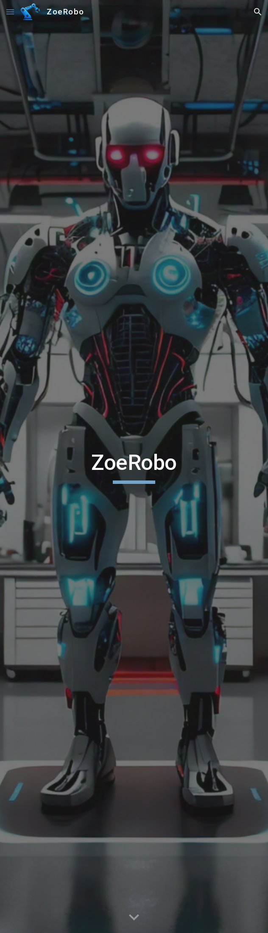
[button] (10, 11)
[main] (133, 466)
